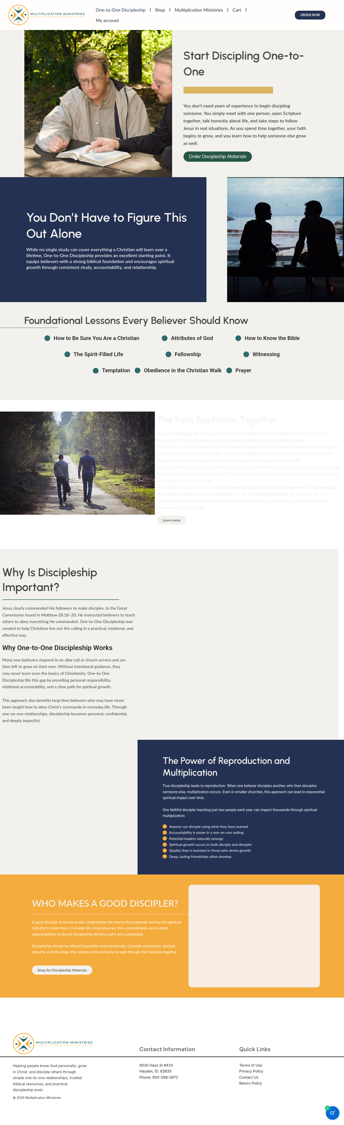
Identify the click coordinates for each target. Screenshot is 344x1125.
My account (107, 20)
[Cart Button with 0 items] (332, 1113)
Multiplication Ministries (199, 9)
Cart (237, 9)
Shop (160, 9)
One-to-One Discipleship (121, 9)
